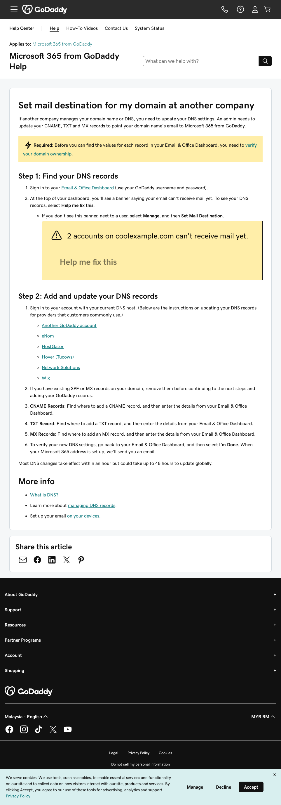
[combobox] (200, 61)
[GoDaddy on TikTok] (38, 732)
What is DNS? (44, 494)
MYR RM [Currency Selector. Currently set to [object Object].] (263, 716)
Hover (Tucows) (58, 356)
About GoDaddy (21, 594)
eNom (48, 335)
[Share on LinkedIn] (52, 560)
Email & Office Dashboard (87, 187)
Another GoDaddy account (69, 325)
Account (13, 655)
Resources (15, 624)
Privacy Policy (138, 753)
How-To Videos (82, 28)
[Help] (240, 9)
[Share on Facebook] (37, 560)
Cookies (165, 753)
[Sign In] (255, 9)
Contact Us (116, 28)
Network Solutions (61, 367)
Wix (46, 377)
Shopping (14, 670)
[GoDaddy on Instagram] (24, 732)
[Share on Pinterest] (81, 560)
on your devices (83, 515)
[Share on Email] (22, 560)
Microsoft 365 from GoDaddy (62, 43)
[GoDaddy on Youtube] (67, 732)
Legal (113, 753)
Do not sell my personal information (140, 764)
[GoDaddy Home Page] (29, 691)
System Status (149, 28)
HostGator (53, 346)
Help (54, 28)
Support (13, 609)
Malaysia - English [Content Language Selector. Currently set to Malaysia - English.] (27, 716)
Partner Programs (23, 640)
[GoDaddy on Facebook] (9, 732)
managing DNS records (91, 505)
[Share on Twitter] (66, 560)
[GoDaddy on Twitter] (53, 732)
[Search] (265, 61)
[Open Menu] (11, 9)
